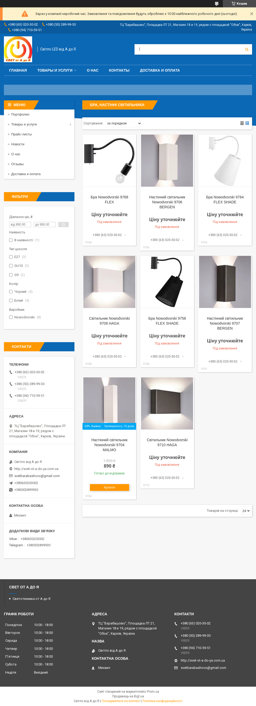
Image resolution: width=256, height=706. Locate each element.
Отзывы (17, 164)
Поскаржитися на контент (121, 701)
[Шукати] (247, 49)
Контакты (119, 70)
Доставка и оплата (160, 70)
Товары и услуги (55, 70)
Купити (109, 487)
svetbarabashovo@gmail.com (37, 476)
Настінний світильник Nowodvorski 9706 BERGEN (167, 202)
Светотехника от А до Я (31, 599)
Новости (17, 144)
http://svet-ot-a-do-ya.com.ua (36, 469)
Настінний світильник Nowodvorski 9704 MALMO (109, 445)
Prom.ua (153, 691)
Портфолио (20, 114)
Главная (18, 70)
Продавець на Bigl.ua (128, 696)
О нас (92, 70)
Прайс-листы (21, 134)
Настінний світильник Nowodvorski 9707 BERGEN (225, 323)
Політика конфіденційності (162, 701)
